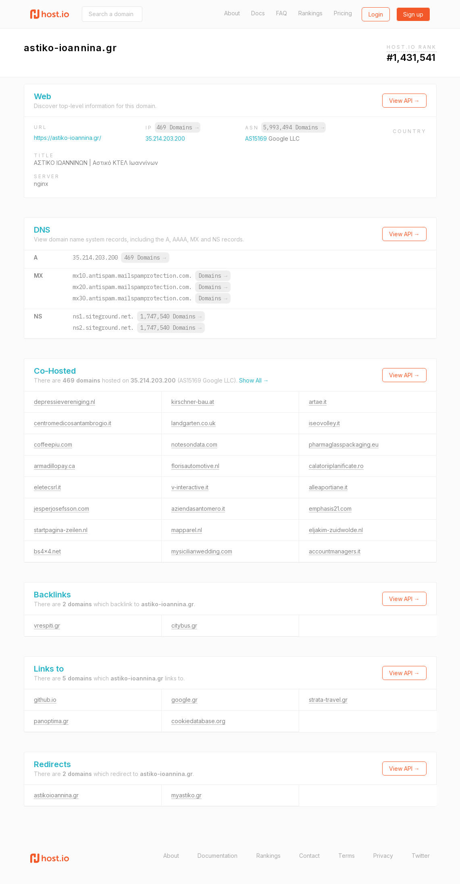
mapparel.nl (186, 529)
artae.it (318, 401)
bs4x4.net (47, 551)
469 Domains (177, 127)
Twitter (421, 855)
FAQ (281, 13)
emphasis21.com (330, 508)
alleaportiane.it (328, 487)
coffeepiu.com (53, 444)
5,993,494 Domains (293, 127)
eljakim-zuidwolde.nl (336, 529)
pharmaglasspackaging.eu (344, 444)
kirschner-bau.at (192, 401)
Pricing (343, 13)
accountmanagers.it (334, 551)
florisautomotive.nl (195, 465)
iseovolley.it (324, 423)
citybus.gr (184, 625)
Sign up (413, 14)
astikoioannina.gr (56, 795)
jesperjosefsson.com (61, 508)
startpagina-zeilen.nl (60, 529)
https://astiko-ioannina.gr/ (67, 137)
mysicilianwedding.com (201, 551)
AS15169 (257, 138)
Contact (309, 855)
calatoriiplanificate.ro (336, 465)
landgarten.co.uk (193, 423)
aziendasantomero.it (198, 508)
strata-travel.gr (328, 699)
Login (375, 14)
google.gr (184, 699)
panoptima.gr (51, 721)
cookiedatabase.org (198, 721)
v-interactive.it (189, 487)
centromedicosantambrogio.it (72, 423)
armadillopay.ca (54, 465)
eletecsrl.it (47, 487)
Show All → (254, 380)
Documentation (217, 855)
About (232, 13)
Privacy (383, 855)
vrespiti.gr (47, 625)
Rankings (310, 13)
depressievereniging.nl (64, 401)
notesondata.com (194, 444)
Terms (346, 855)
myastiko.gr (186, 795)
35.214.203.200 (165, 138)
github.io (45, 699)
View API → (404, 100)
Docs (258, 13)
